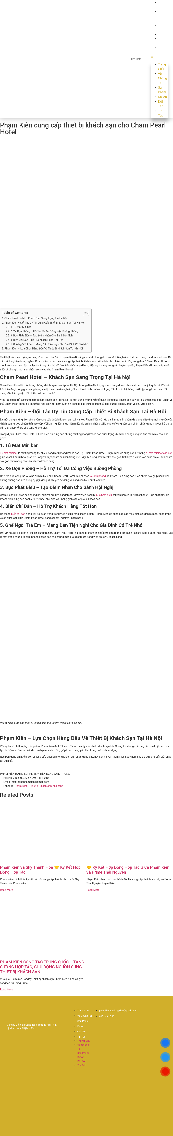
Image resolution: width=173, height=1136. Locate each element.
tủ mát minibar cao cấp (159, 453)
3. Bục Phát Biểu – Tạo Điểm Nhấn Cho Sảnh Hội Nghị (41, 335)
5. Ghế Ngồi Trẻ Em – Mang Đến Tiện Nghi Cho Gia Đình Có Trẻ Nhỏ (49, 344)
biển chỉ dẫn (18, 514)
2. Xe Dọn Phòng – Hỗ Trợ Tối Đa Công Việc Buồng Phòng (44, 331)
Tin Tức (160, 113)
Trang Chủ (162, 67)
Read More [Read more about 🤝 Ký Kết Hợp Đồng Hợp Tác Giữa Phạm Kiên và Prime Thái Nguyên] (93, 890)
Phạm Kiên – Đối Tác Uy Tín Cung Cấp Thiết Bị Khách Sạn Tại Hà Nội (44, 322)
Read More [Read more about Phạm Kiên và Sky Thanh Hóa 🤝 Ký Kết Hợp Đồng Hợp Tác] (6, 890)
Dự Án (162, 34)
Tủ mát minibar (8, 453)
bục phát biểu (104, 495)
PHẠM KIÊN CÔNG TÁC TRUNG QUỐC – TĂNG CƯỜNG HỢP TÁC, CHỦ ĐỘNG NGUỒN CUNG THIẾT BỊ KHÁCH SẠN (42, 967)
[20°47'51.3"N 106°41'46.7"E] (86, 1101)
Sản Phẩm (162, 90)
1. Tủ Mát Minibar (20, 327)
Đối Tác (160, 104)
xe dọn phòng (97, 476)
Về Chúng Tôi (162, 16)
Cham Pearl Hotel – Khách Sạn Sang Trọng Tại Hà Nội (35, 318)
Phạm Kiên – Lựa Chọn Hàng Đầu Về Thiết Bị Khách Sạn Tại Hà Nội (43, 348)
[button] (146, 66)
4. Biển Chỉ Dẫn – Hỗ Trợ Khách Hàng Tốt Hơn (36, 340)
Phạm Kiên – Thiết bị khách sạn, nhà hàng (39, 786)
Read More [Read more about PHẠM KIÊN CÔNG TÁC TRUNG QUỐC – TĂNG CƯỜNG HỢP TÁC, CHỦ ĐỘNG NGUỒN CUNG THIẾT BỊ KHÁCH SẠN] (6, 989)
